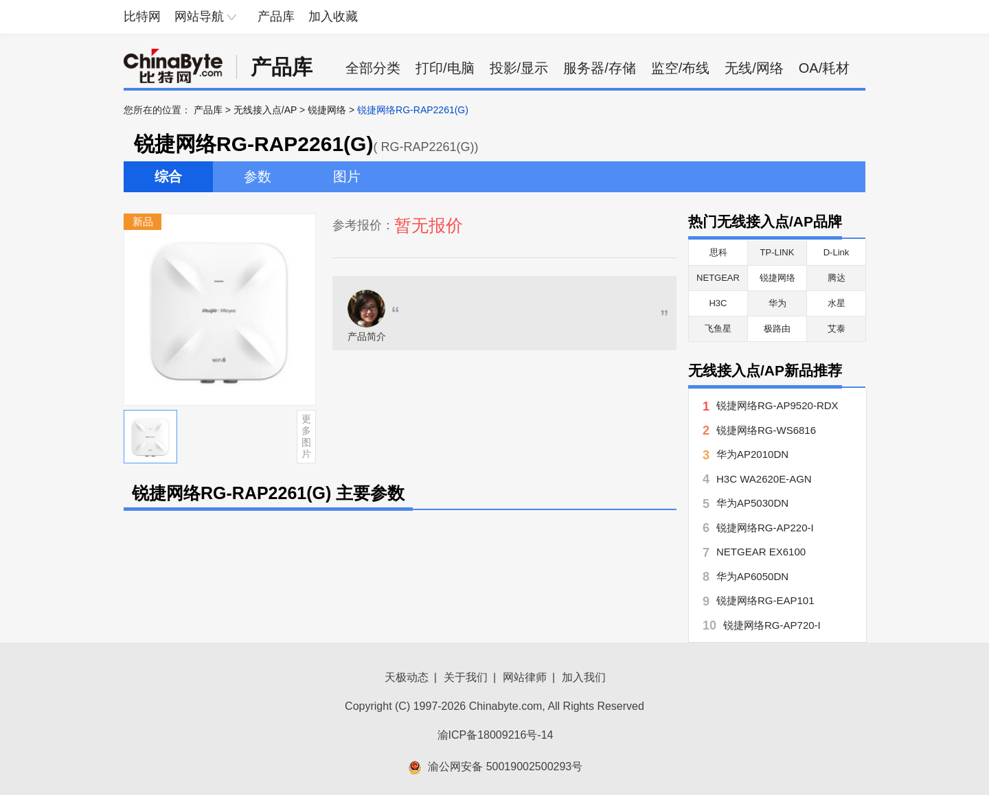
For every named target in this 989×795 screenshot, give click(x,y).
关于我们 (466, 677)
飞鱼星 (718, 328)
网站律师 (525, 677)
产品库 (276, 16)
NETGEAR (718, 278)
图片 (347, 176)
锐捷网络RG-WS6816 (766, 430)
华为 (777, 303)
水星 (836, 303)
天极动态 (407, 677)
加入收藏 (333, 16)
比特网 (142, 16)
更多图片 (306, 436)
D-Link (836, 252)
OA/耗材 (824, 68)
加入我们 (584, 677)
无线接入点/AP (265, 109)
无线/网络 (754, 68)
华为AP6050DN (752, 576)
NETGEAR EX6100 (761, 551)
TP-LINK (777, 252)
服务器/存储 (599, 68)
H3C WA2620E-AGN (764, 479)
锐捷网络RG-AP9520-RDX (777, 405)
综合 (168, 176)
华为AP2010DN (752, 454)
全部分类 (372, 68)
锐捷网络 (327, 109)
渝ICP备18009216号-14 (495, 735)
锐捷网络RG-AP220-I (765, 527)
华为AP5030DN (752, 503)
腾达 (836, 278)
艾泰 (836, 328)
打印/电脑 (445, 68)
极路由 (777, 328)
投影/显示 (519, 68)
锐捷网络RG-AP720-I (772, 625)
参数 (257, 176)
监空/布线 (680, 68)
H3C (718, 303)
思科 (718, 252)
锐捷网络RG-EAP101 (765, 600)
